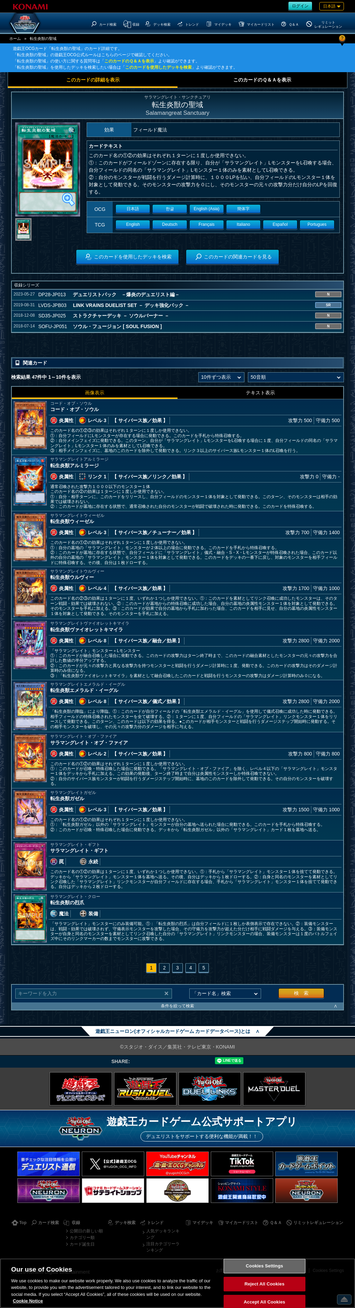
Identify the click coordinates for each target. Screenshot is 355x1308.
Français (207, 224)
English (133, 224)
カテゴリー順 (82, 1237)
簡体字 (243, 208)
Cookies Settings (264, 1266)
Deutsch (170, 224)
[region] (177, 1283)
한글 (170, 208)
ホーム (15, 38)
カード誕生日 (82, 1244)
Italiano (243, 224)
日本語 (133, 208)
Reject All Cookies (264, 1283)
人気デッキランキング (163, 1234)
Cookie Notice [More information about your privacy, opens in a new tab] (28, 1300)
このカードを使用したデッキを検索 (158, 67)
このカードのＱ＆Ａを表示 (129, 61)
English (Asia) (206, 208)
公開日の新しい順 (86, 1231)
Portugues (317, 224)
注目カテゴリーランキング (163, 1247)
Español (280, 224)
